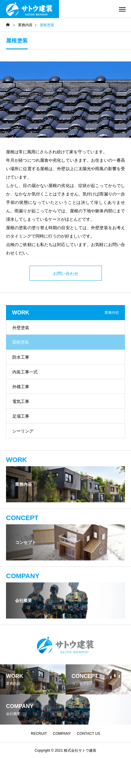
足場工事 (20, 416)
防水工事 (20, 357)
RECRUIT (39, 733)
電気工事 (20, 401)
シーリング (22, 431)
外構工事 (20, 386)
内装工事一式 (25, 372)
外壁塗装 (20, 327)
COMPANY (62, 733)
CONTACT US (88, 733)
